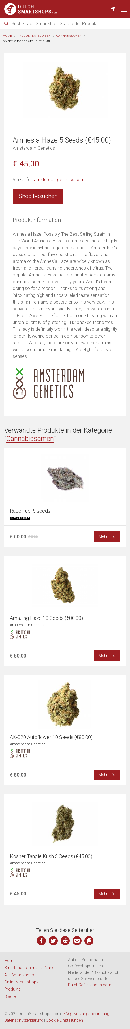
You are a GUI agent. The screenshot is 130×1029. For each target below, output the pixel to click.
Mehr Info (107, 536)
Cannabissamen (69, 36)
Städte (10, 996)
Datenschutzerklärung (23, 1020)
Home (7, 36)
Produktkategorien (34, 36)
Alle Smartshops (19, 975)
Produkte (12, 989)
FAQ (67, 1013)
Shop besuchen (38, 196)
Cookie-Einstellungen (64, 1020)
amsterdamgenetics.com (59, 179)
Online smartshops (21, 982)
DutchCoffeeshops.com (89, 985)
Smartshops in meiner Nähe (29, 967)
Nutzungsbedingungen (93, 1013)
